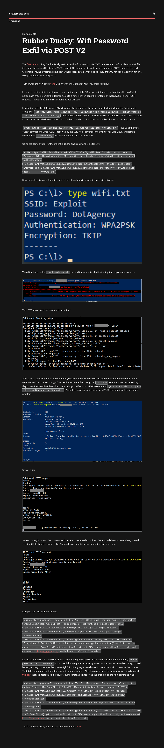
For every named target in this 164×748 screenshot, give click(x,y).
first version (33, 64)
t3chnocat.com (19, 13)
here (52, 83)
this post (26, 674)
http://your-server (47, 651)
